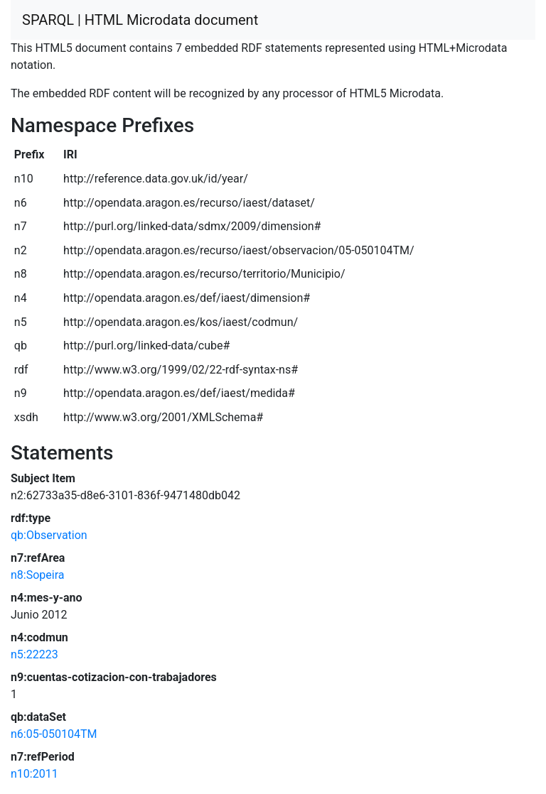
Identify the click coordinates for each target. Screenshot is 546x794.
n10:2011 (34, 774)
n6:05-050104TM (54, 734)
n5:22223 (34, 654)
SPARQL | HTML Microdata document (140, 19)
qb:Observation (49, 535)
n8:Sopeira (38, 575)
